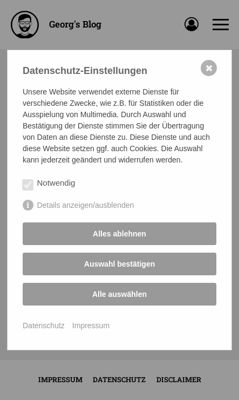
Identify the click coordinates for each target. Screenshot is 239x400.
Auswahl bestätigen (119, 264)
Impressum (91, 325)
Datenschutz (44, 325)
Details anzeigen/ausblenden (85, 205)
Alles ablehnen (119, 233)
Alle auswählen (119, 294)
